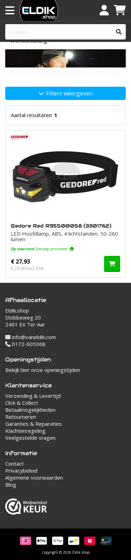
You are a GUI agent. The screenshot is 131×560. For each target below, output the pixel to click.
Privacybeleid (21, 470)
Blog (10, 484)
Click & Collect (21, 402)
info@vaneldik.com (30, 336)
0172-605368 (25, 343)
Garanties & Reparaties (33, 423)
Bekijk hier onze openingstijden (42, 369)
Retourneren (20, 416)
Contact (14, 463)
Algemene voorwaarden (34, 477)
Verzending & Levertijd (33, 395)
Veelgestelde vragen (30, 437)
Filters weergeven (66, 93)
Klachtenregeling (25, 430)
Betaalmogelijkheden (30, 409)
